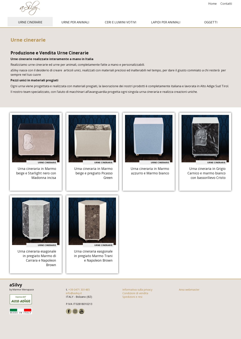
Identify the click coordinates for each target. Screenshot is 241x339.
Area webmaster (189, 290)
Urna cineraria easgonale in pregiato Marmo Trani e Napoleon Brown (93, 256)
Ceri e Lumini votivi (120, 23)
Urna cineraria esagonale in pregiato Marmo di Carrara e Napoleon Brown (37, 259)
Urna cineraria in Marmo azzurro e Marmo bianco (150, 171)
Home (212, 4)
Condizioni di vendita (135, 294)
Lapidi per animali (165, 23)
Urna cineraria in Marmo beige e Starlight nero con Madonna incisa (36, 174)
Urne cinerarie (30, 23)
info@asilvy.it (74, 294)
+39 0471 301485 (79, 290)
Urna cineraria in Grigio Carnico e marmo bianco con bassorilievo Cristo (207, 174)
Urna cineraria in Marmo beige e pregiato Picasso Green (93, 174)
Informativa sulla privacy (137, 290)
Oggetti (210, 23)
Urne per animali (75, 23)
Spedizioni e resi (132, 297)
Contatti (226, 4)
